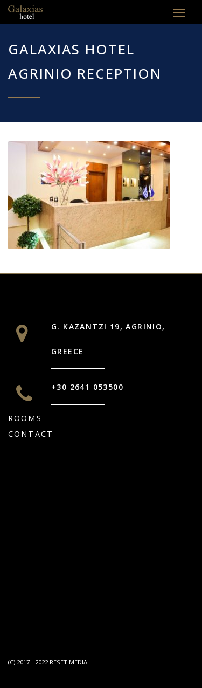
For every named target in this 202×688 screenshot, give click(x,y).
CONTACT (30, 434)
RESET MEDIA (68, 662)
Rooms (25, 418)
